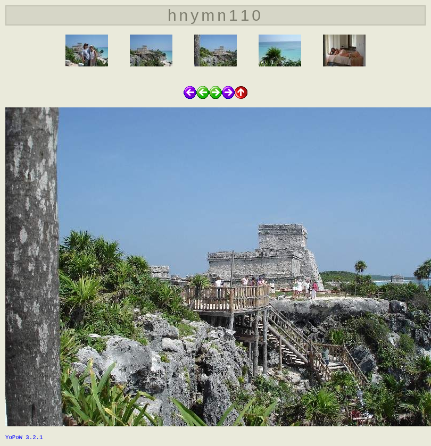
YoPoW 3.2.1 (24, 437)
